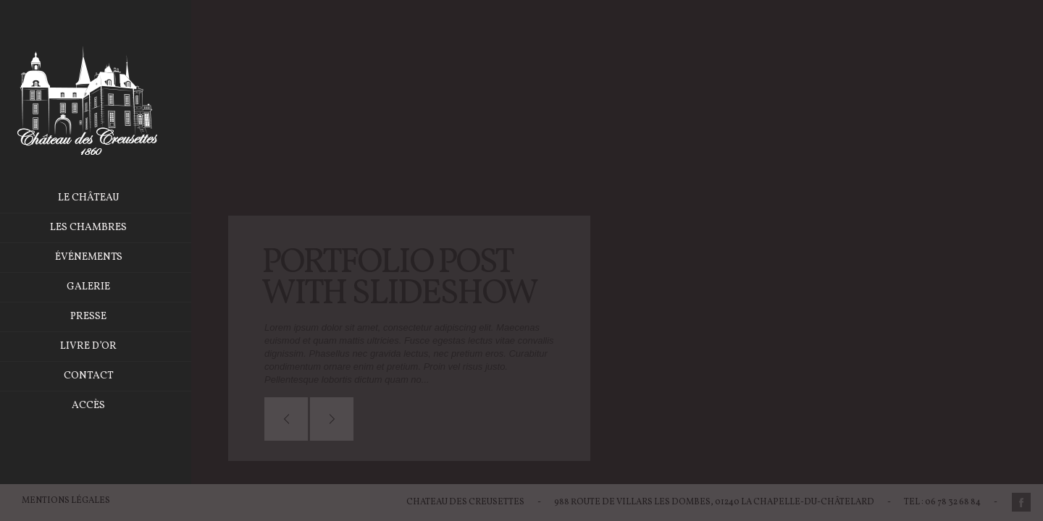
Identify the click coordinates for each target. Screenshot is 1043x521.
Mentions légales (66, 501)
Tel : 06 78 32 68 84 (942, 502)
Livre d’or (103, 346)
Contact (102, 376)
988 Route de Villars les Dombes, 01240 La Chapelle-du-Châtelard (714, 502)
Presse (103, 316)
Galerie (103, 287)
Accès (103, 405)
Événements (102, 257)
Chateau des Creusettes (465, 502)
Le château (102, 198)
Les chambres (102, 227)
